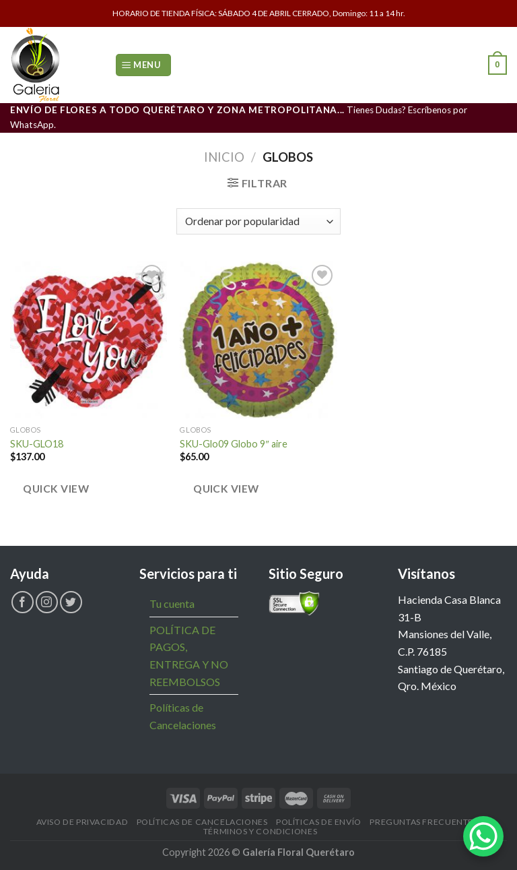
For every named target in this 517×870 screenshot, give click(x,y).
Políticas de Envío (318, 822)
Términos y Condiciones (260, 831)
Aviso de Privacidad (82, 822)
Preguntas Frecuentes (423, 822)
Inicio (224, 157)
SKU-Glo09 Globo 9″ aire (233, 443)
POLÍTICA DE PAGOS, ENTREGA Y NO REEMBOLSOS (188, 655)
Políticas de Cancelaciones (182, 716)
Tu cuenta (172, 603)
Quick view (56, 489)
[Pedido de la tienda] (258, 221)
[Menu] (143, 65)
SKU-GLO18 (36, 443)
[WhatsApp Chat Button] (483, 836)
